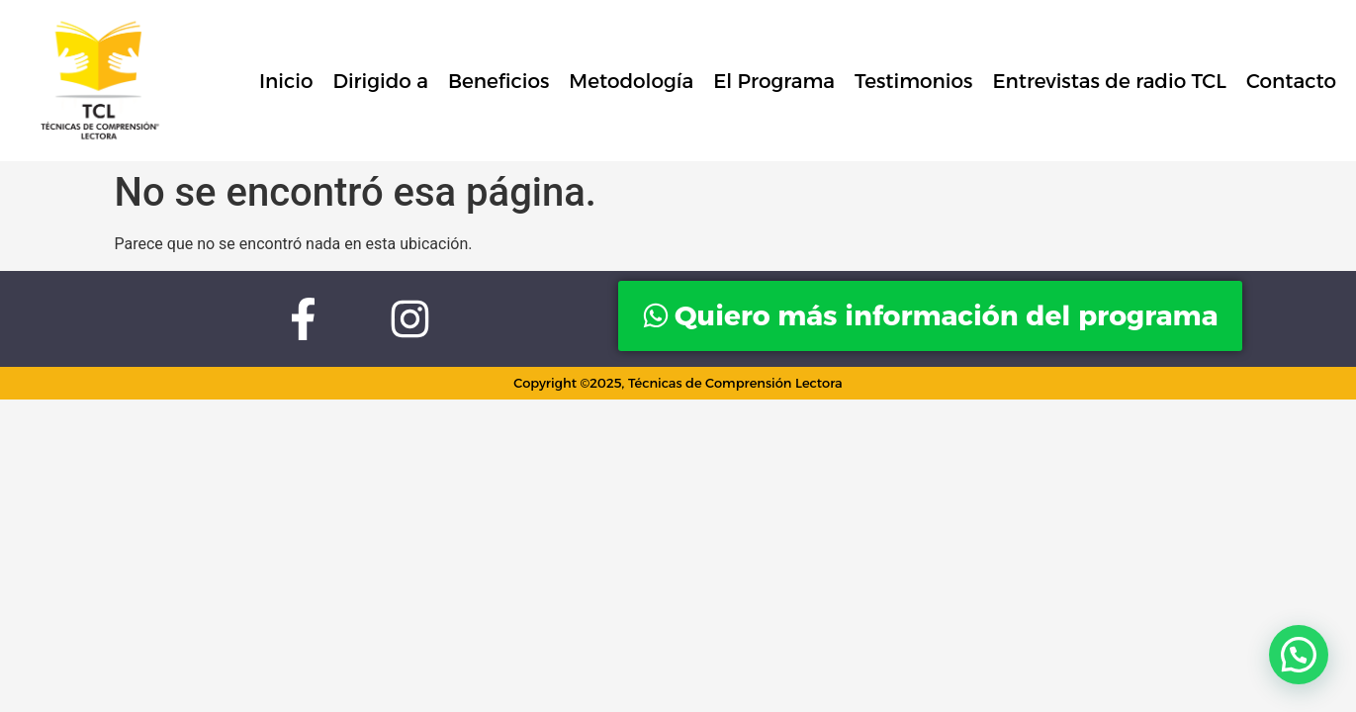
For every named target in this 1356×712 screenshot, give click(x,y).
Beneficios (498, 81)
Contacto (1291, 81)
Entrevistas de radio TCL (1109, 81)
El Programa (774, 81)
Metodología (631, 81)
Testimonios (913, 81)
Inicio (286, 81)
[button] (1298, 654)
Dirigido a (379, 81)
